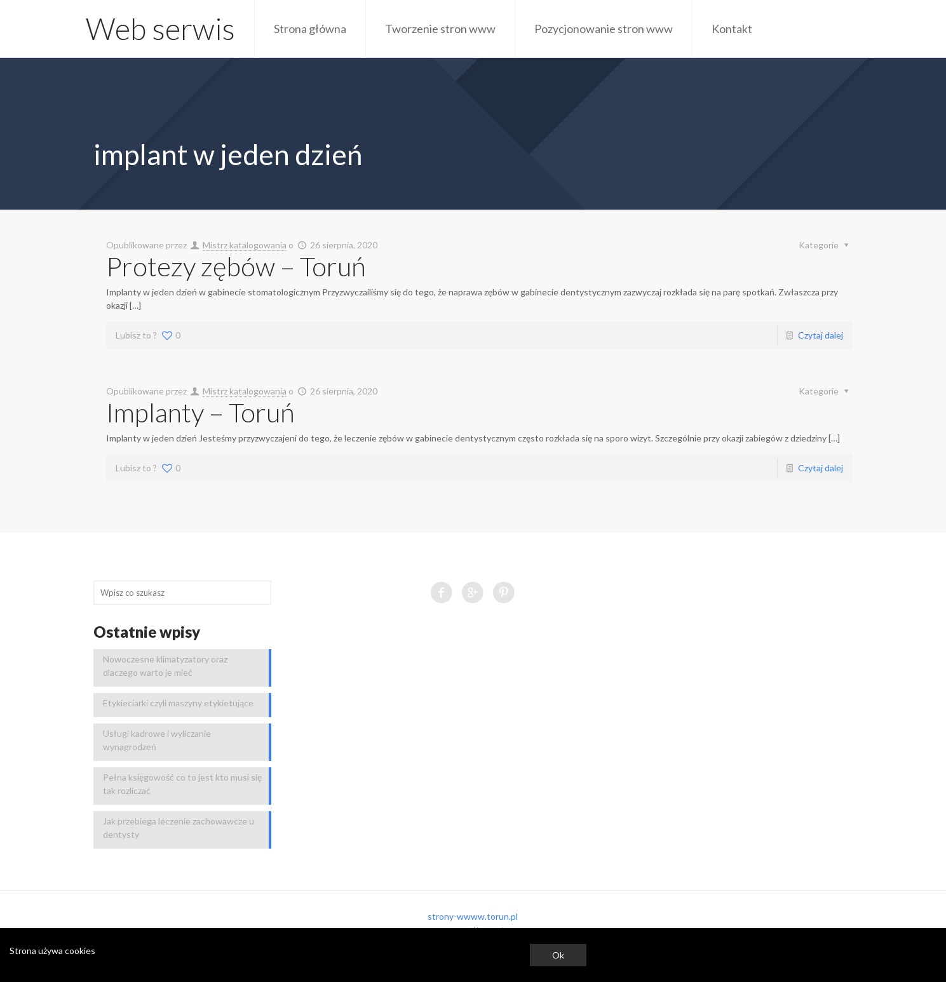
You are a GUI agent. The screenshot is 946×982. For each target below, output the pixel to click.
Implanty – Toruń (200, 412)
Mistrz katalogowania (245, 244)
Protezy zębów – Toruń (236, 266)
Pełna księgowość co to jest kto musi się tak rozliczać (182, 784)
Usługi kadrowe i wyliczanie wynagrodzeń (157, 740)
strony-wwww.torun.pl (473, 916)
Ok (558, 955)
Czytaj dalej (820, 335)
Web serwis (160, 28)
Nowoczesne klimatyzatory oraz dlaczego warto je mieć (165, 666)
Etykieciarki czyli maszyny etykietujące (178, 702)
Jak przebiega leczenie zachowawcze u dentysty (178, 828)
